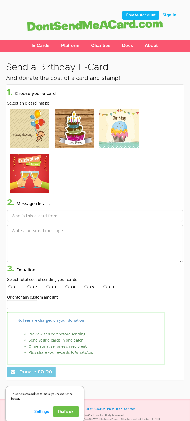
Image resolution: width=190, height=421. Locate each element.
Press (110, 409)
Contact (129, 409)
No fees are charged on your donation (50, 320)
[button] (41, 45)
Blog (119, 409)
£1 (13, 287)
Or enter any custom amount (32, 297)
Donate (31, 372)
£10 (109, 287)
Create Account (141, 15)
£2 (32, 287)
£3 (51, 287)
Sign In (170, 15)
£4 (70, 287)
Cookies (99, 409)
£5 (89, 287)
